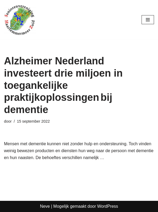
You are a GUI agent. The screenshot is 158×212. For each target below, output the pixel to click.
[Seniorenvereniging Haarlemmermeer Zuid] (20, 19)
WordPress (107, 206)
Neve (45, 206)
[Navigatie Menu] (148, 19)
